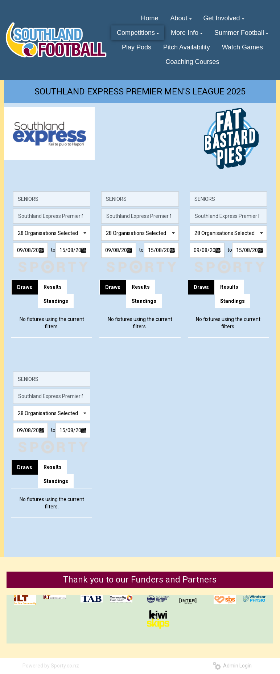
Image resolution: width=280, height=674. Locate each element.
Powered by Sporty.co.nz (50, 666)
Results (53, 287)
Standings (56, 301)
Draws (24, 287)
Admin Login (232, 666)
